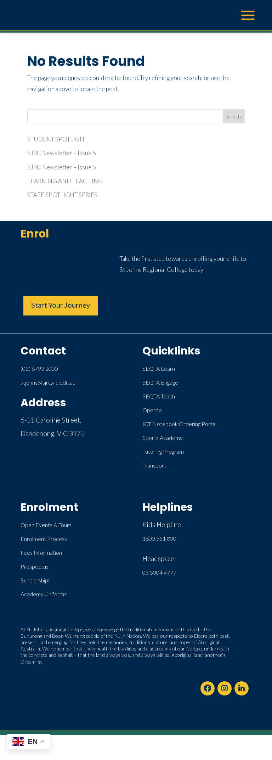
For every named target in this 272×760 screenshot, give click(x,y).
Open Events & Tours (46, 524)
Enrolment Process (44, 538)
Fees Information (41, 552)
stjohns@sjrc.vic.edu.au (48, 382)
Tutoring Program (163, 451)
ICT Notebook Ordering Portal (179, 423)
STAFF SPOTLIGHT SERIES (62, 195)
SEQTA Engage (160, 382)
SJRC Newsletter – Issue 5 (61, 153)
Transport (154, 465)
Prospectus (35, 566)
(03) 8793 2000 (39, 368)
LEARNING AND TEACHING (65, 181)
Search (233, 116)
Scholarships (36, 580)
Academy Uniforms (44, 594)
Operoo (152, 410)
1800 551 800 (159, 538)
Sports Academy (162, 437)
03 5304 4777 (159, 572)
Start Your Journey (60, 305)
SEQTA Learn (158, 368)
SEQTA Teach (158, 396)
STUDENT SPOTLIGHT (57, 139)
